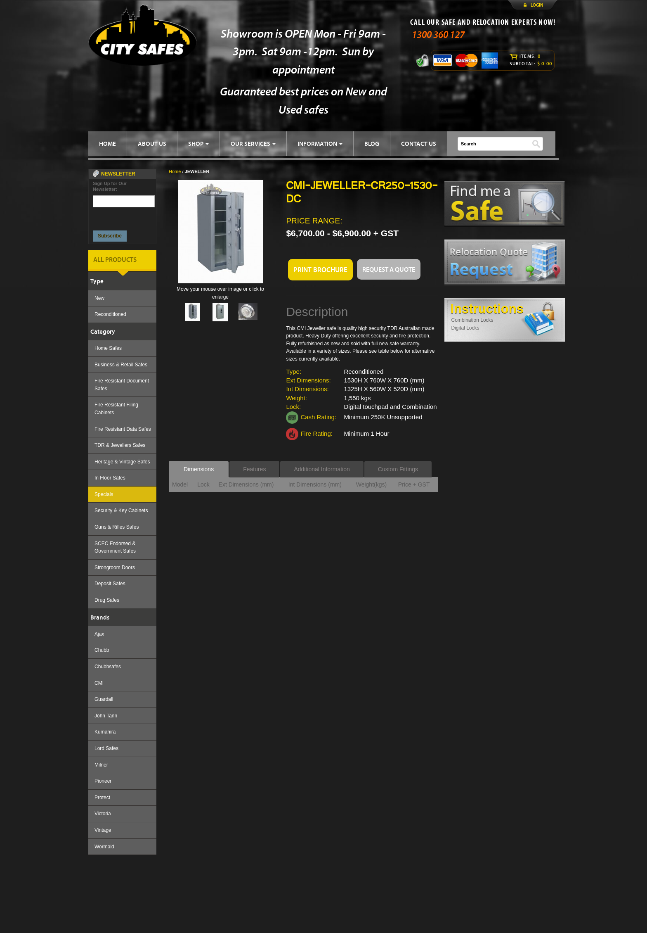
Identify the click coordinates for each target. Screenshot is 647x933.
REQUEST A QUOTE (388, 269)
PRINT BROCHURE (320, 269)
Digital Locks (465, 328)
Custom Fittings (398, 469)
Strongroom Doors (114, 567)
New (99, 298)
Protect (102, 797)
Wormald (104, 847)
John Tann (105, 716)
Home (175, 171)
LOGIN (537, 5)
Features (254, 469)
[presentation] (124, 217)
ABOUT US (152, 143)
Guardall (103, 699)
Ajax (99, 634)
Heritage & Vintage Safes (122, 462)
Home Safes (108, 348)
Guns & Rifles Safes (116, 527)
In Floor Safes (109, 478)
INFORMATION (320, 143)
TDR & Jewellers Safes (119, 445)
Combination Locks (472, 320)
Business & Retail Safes (120, 365)
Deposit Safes (109, 583)
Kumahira (105, 732)
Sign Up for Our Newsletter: (110, 186)
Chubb (101, 650)
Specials (103, 494)
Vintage (102, 830)
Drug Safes (106, 600)
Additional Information (321, 469)
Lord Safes (106, 748)
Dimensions (199, 469)
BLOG (371, 143)
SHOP (198, 143)
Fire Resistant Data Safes (122, 429)
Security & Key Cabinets (121, 510)
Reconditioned (110, 314)
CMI (99, 683)
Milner (101, 765)
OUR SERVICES (253, 143)
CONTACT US (418, 143)
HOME (107, 143)
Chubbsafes (107, 666)
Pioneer (102, 781)
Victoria (102, 814)
